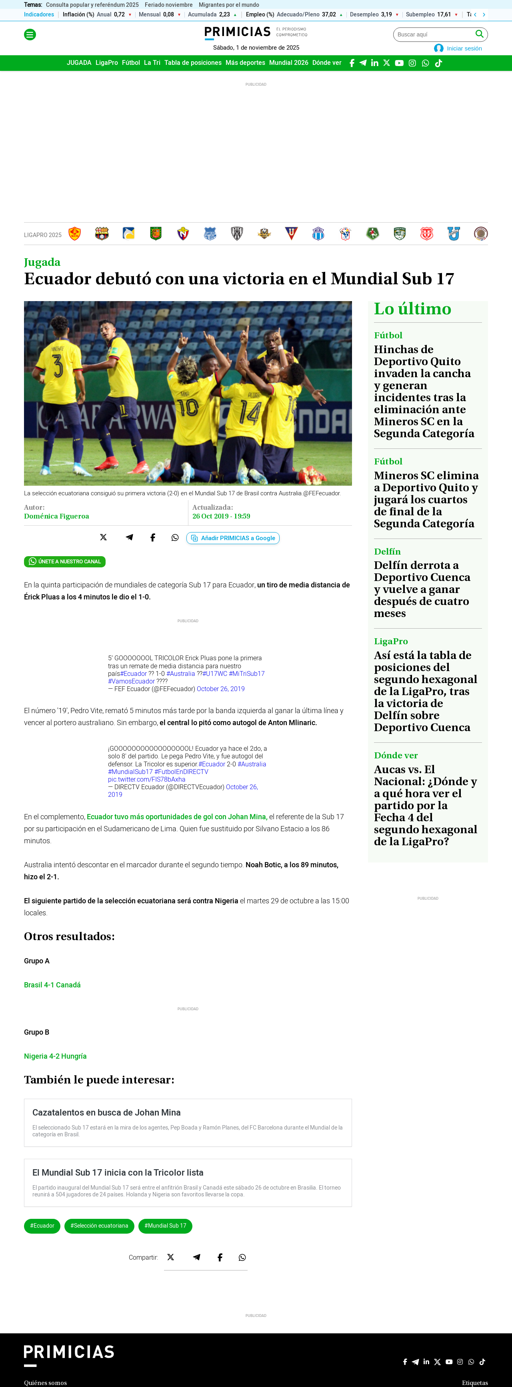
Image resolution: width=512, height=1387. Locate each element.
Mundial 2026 (288, 74)
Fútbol (131, 74)
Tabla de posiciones (193, 74)
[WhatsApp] (425, 73)
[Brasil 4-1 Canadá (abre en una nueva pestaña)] (52, 996)
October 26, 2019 (221, 701)
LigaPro (107, 74)
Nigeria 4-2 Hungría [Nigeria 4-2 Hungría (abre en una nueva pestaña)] (55, 1067)
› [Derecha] (483, 15)
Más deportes (245, 74)
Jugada (42, 274)
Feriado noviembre (169, 5)
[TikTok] (438, 73)
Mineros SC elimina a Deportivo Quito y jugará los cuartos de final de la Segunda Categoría (426, 512)
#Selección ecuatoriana (99, 1237)
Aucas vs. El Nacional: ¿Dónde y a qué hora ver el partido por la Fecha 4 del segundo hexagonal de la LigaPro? (426, 818)
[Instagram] (412, 73)
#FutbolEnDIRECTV (181, 783)
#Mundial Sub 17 (165, 1237)
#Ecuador (133, 685)
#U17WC (214, 685)
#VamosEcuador (131, 693)
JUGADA (79, 74)
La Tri (152, 74)
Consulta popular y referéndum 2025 (92, 5)
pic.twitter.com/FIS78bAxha (147, 791)
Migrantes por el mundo (229, 5)
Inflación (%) (78, 15)
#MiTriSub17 (247, 685)
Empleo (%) (260, 15)
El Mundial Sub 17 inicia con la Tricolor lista (118, 1184)
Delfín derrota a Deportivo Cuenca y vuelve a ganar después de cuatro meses (422, 602)
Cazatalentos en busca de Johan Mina (106, 1124)
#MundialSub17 (130, 783)
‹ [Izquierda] (475, 15)
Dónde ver (327, 74)
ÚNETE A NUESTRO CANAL (65, 573)
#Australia (180, 685)
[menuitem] (79, 74)
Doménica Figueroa (56, 528)
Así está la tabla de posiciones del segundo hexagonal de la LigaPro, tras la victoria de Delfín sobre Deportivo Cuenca (426, 704)
